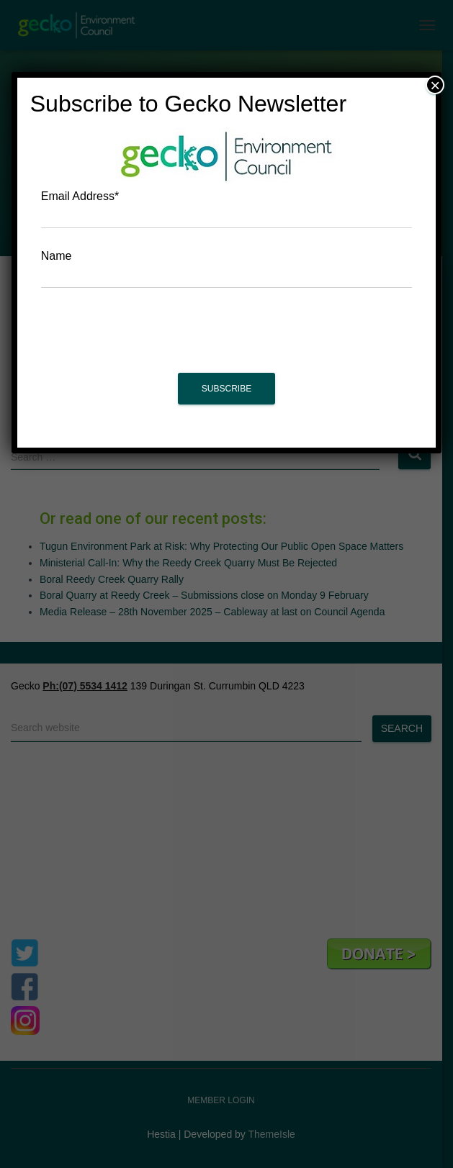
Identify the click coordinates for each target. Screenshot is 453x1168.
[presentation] (226, 337)
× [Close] (435, 85)
